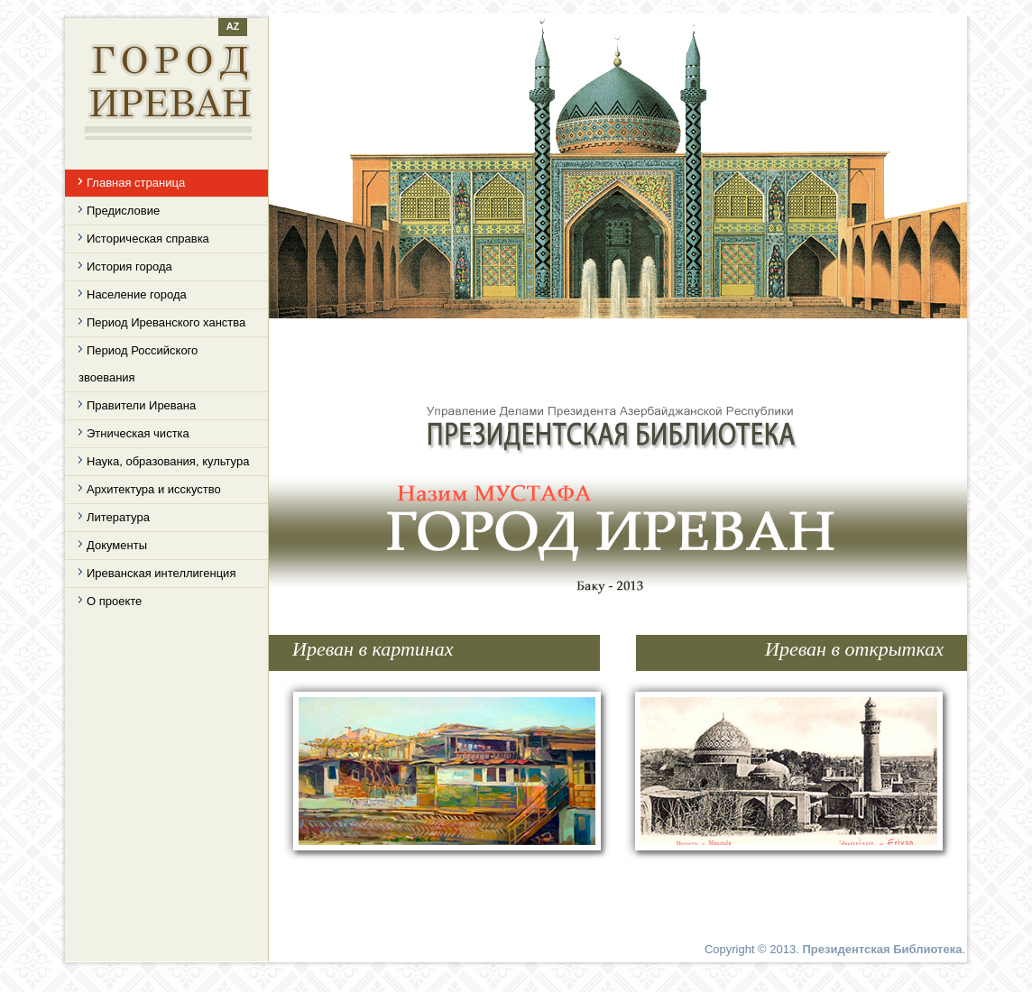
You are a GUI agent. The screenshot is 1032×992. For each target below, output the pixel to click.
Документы (117, 545)
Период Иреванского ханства (166, 322)
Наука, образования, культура (168, 461)
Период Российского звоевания (138, 364)
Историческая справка (148, 238)
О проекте (114, 601)
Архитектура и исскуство (154, 489)
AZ (233, 26)
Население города (137, 294)
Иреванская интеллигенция (161, 573)
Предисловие (123, 210)
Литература (118, 517)
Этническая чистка (138, 433)
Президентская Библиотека (882, 949)
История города (129, 266)
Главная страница (136, 182)
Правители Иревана (141, 405)
